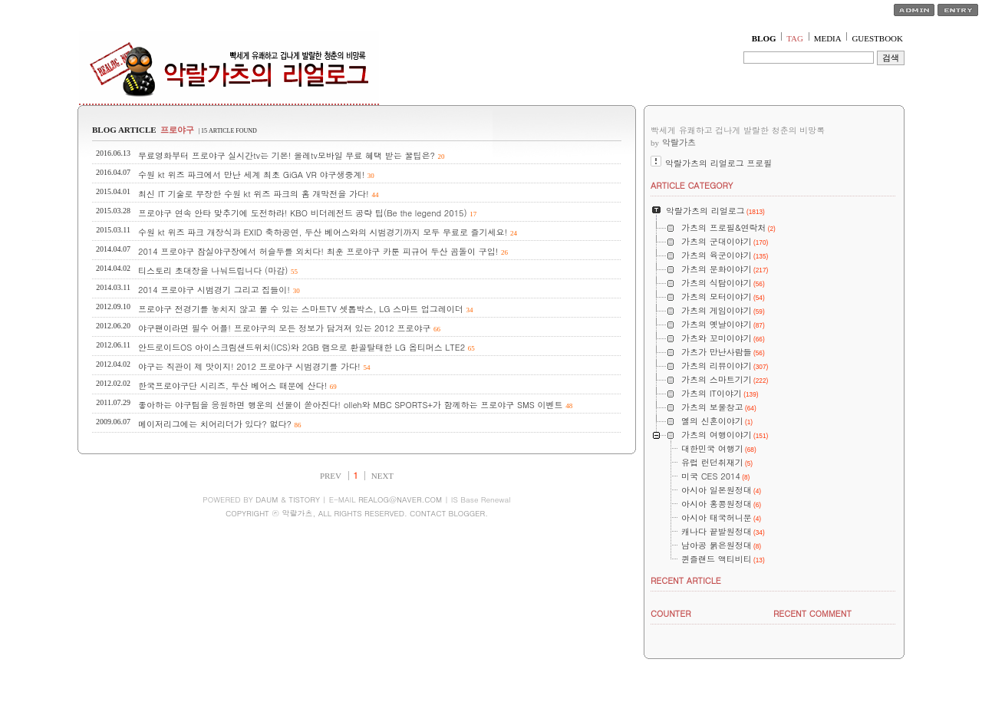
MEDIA (828, 38)
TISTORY (304, 499)
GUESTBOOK (877, 38)
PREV (330, 475)
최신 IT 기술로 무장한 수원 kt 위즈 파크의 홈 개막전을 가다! (253, 193)
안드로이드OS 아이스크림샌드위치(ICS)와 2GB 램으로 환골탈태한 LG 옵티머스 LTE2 (301, 347)
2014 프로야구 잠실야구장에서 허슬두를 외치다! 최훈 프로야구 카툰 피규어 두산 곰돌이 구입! (318, 251)
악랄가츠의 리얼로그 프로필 (718, 163)
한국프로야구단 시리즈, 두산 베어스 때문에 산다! (232, 385)
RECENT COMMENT (812, 613)
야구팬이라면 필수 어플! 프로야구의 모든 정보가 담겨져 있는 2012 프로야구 (284, 328)
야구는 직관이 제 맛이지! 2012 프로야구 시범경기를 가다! (249, 366)
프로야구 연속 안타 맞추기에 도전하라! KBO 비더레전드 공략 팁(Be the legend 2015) (302, 213)
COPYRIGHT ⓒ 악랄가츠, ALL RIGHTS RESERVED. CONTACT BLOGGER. (357, 513)
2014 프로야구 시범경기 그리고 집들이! (214, 289)
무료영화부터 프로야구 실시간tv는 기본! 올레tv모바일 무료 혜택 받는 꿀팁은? (286, 155)
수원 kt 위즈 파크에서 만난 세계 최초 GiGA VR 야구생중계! (251, 174)
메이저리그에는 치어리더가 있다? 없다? (215, 424)
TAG (794, 38)
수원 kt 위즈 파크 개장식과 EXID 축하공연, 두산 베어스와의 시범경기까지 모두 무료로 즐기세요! (322, 232)
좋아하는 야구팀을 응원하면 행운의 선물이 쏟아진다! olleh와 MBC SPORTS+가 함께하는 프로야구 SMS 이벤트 (350, 404)
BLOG (764, 38)
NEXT (382, 475)
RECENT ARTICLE (686, 580)
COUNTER (671, 613)
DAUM (266, 499)
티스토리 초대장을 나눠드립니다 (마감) (213, 270)
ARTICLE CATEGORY (692, 185)
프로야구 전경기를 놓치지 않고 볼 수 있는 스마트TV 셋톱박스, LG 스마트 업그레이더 (300, 309)
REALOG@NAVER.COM (400, 499)
